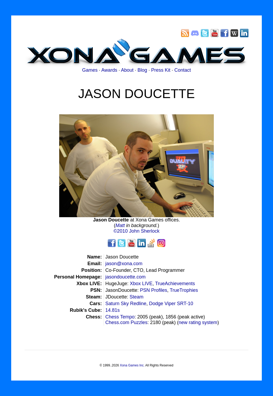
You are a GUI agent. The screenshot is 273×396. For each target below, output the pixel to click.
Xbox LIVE (141, 283)
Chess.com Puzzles (126, 322)
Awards (109, 70)
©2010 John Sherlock (136, 231)
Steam (136, 297)
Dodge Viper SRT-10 (171, 303)
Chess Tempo (120, 317)
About (127, 70)
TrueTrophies (184, 290)
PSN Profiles (153, 290)
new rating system (198, 322)
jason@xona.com (123, 263)
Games (90, 70)
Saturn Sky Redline (125, 303)
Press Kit (160, 70)
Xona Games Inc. (132, 365)
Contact (182, 70)
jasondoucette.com (125, 277)
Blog (142, 70)
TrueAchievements (175, 283)
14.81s (112, 310)
